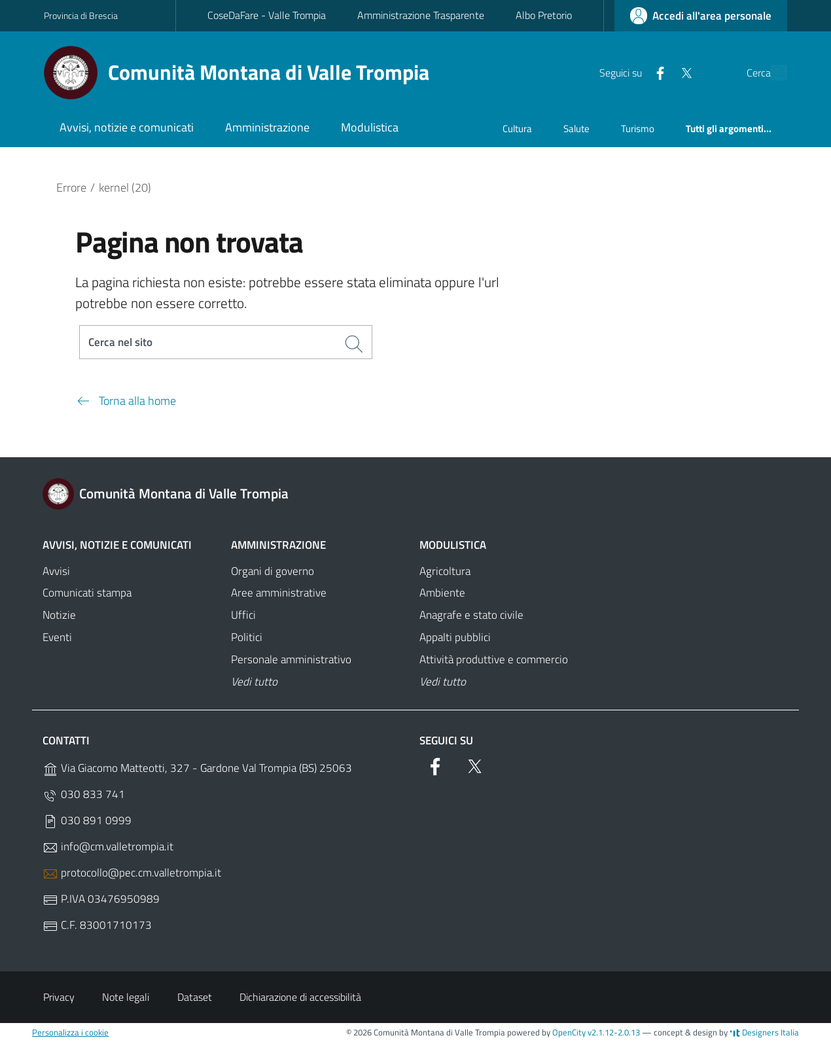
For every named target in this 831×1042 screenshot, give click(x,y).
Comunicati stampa (87, 593)
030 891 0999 (87, 821)
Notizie (59, 616)
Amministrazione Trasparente (420, 15)
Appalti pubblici (455, 637)
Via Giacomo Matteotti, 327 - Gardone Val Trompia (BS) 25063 (197, 769)
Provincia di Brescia (81, 15)
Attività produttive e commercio (493, 660)
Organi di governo (272, 571)
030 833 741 (84, 795)
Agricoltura (444, 571)
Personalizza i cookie (70, 1032)
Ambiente (442, 593)
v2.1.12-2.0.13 (614, 1032)
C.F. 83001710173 (97, 926)
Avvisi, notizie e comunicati (117, 545)
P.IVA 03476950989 (101, 900)
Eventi (57, 637)
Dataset (194, 997)
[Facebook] (629, 72)
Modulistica (452, 545)
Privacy (59, 997)
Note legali (125, 997)
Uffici (243, 616)
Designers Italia (764, 1032)
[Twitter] (656, 72)
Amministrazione (278, 545)
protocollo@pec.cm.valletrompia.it (132, 873)
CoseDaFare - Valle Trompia (266, 15)
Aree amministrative (279, 593)
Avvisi (56, 571)
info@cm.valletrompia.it (108, 847)
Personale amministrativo (291, 660)
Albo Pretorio (544, 15)
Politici (246, 637)
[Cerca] (771, 72)
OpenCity (570, 1032)
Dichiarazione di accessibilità (300, 997)
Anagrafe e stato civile (471, 616)
